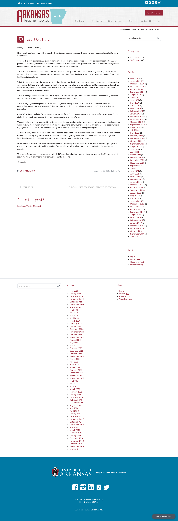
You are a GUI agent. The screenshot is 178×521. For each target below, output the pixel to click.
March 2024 (135, 108)
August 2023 (135, 127)
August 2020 (135, 193)
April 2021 (134, 174)
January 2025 (136, 81)
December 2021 (137, 160)
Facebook (21, 206)
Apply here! (154, 12)
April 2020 (134, 198)
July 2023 (134, 130)
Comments (125, 296)
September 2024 (137, 92)
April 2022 (134, 152)
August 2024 (135, 94)
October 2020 (136, 187)
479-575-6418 (27, 3)
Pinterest (37, 206)
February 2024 (136, 111)
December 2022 (137, 138)
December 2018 (137, 225)
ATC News (134, 57)
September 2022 (137, 143)
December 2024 (137, 83)
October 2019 (136, 209)
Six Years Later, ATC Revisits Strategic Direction (92, 187)
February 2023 (136, 135)
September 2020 (137, 190)
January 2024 (136, 113)
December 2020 (137, 184)
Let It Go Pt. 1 (28, 187)
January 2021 (136, 182)
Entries (124, 293)
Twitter (29, 206)
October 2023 (136, 122)
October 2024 (136, 89)
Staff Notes (143, 29)
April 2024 (134, 105)
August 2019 (135, 214)
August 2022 (135, 146)
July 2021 (134, 168)
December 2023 (137, 116)
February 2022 (136, 157)
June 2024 (134, 100)
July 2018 (134, 236)
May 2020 (134, 195)
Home (133, 29)
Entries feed (135, 259)
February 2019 (136, 220)
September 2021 (137, 165)
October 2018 (136, 231)
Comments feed (137, 262)
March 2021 (135, 176)
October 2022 (136, 141)
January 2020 (136, 201)
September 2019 (137, 212)
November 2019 (137, 206)
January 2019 (136, 223)
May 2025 (134, 78)
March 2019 (135, 217)
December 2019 (137, 204)
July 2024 (134, 97)
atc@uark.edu (46, 3)
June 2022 (134, 149)
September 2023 (137, 124)
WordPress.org (136, 264)
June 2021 (134, 171)
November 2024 (137, 86)
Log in (132, 256)
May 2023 (134, 133)
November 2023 (137, 119)
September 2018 (137, 234)
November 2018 (137, 228)
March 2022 (135, 154)
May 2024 (134, 103)
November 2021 (137, 163)
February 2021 (136, 179)
